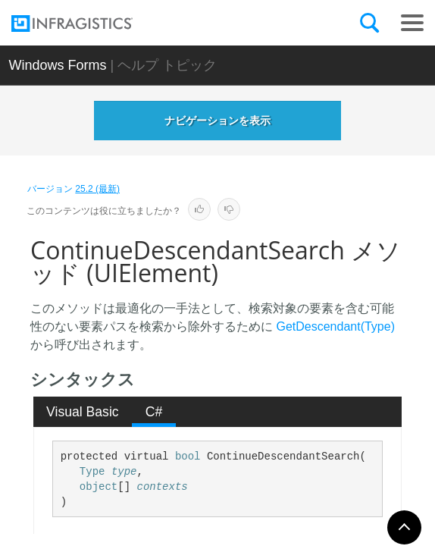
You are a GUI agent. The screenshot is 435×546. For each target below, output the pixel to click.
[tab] (83, 412)
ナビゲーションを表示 (217, 121)
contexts (162, 487)
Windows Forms (57, 65)
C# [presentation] (154, 411)
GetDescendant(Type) (335, 326)
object (98, 487)
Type (92, 472)
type (124, 472)
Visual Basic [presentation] (82, 411)
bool (188, 456)
